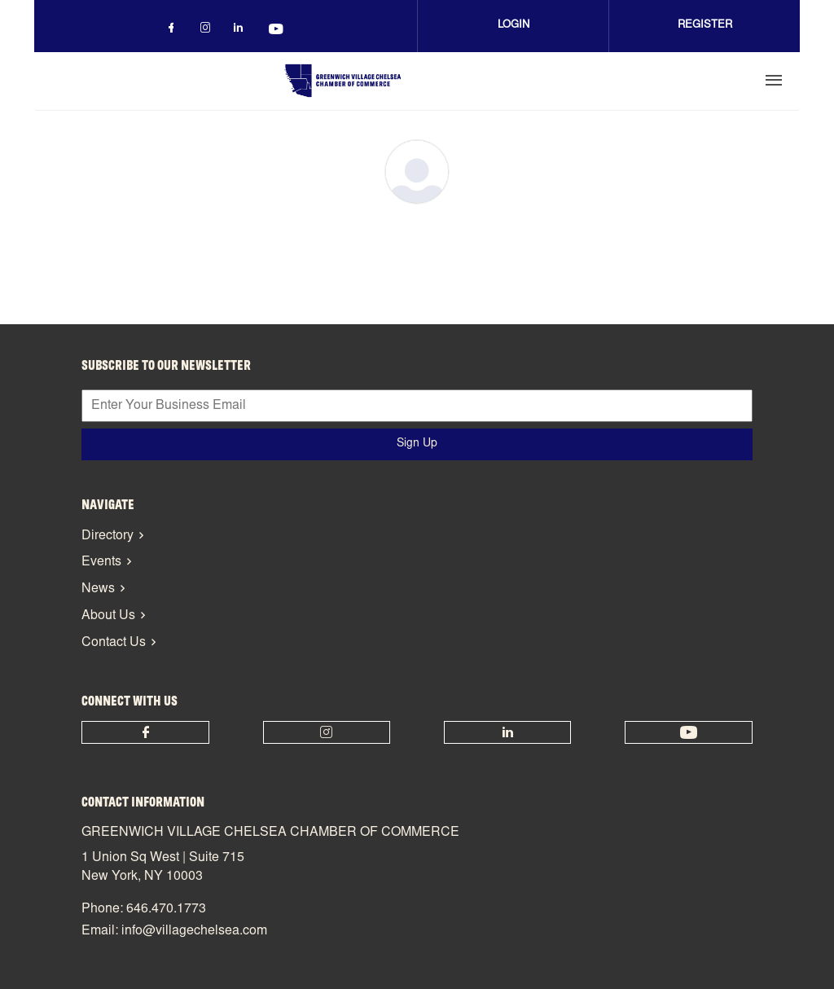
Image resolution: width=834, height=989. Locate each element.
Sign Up (417, 444)
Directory (107, 536)
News (98, 589)
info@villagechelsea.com (194, 931)
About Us (108, 615)
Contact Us (113, 642)
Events (101, 562)
